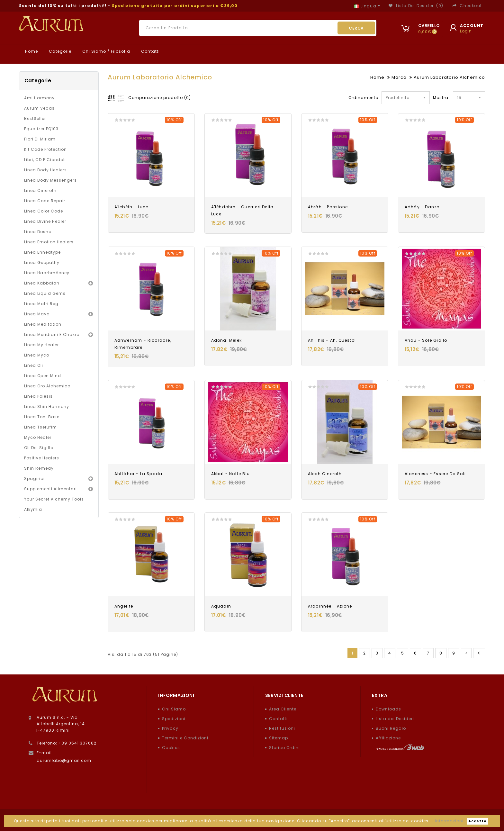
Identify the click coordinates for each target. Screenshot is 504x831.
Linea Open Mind (42, 375)
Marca (399, 77)
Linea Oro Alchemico (47, 386)
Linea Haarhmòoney (46, 272)
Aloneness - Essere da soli (435, 473)
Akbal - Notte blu (230, 473)
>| (479, 653)
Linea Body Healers (45, 170)
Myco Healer (37, 437)
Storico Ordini (284, 747)
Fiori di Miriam (40, 139)
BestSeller (35, 118)
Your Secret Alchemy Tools (54, 499)
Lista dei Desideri (395, 718)
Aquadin (221, 606)
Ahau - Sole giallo (426, 340)
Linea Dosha (38, 231)
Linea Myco (36, 355)
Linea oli (33, 365)
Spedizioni (173, 718)
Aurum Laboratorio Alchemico (449, 77)
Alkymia (33, 509)
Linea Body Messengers (50, 180)
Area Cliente (282, 709)
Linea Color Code (43, 211)
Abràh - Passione (328, 207)
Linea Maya (37, 314)
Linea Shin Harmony (46, 406)
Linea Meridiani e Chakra (52, 334)
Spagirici (34, 478)
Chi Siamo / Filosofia (105, 51)
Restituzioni (282, 728)
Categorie (59, 51)
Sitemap (278, 738)
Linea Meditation (42, 324)
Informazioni (449, 821)
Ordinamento (363, 97)
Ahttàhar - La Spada (138, 473)
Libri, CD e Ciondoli (45, 159)
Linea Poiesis (38, 396)
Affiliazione (388, 738)
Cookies (171, 747)
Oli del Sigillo (38, 447)
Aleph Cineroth (325, 473)
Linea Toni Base (41, 417)
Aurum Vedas (39, 108)
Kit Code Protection (45, 149)
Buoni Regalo (391, 728)
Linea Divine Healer (45, 221)
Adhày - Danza (422, 207)
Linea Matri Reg (41, 303)
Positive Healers (41, 458)
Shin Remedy (39, 468)
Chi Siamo (174, 709)
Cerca (356, 28)
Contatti (150, 51)
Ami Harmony (39, 98)
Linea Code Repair (44, 200)
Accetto (477, 821)
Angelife (123, 606)
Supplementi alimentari (50, 489)
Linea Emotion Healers (49, 242)
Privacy (170, 728)
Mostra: (435, 97)
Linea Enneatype (42, 252)
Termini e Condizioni (185, 738)
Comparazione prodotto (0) (159, 97)
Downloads (388, 709)
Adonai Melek (226, 340)
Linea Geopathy (41, 262)
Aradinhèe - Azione (330, 606)
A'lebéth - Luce (131, 207)
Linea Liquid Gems (45, 293)
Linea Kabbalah (41, 283)
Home (31, 51)
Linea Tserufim (40, 427)
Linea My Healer (41, 345)
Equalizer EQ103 (41, 128)
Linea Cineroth (40, 190)
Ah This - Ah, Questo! (332, 340)
